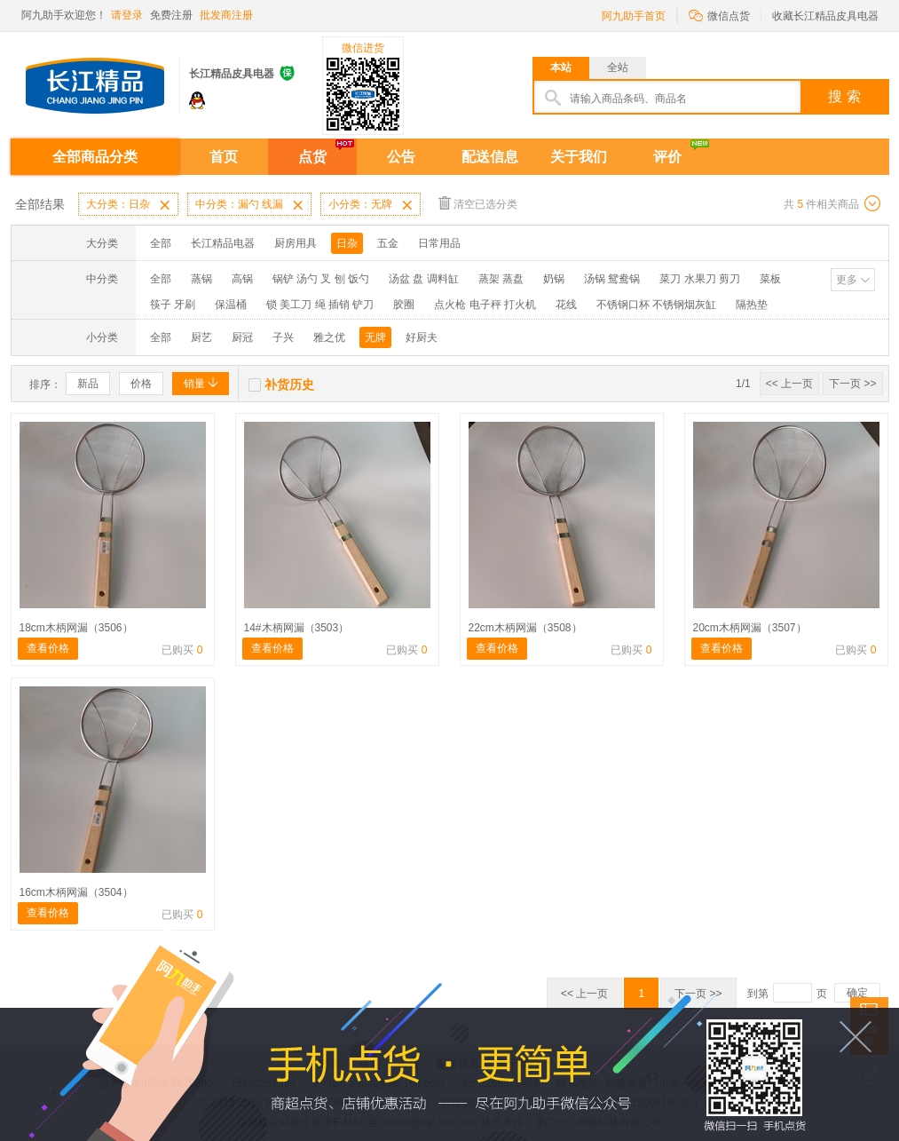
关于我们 (578, 156)
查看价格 (48, 648)
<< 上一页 (789, 383)
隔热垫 (752, 304)
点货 (312, 156)
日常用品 (439, 243)
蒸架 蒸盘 (501, 279)
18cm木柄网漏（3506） (76, 628)
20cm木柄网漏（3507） (750, 628)
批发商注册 (226, 15)
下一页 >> (852, 383)
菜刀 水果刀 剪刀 (699, 279)
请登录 (127, 15)
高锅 (242, 279)
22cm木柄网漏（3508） (525, 628)
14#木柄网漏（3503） (297, 628)
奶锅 (553, 279)
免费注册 (171, 15)
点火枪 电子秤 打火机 (485, 304)
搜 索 (844, 96)
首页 (223, 156)
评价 (667, 156)
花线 (566, 304)
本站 (561, 67)
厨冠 (242, 337)
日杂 (347, 243)
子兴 (283, 337)
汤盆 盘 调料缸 (424, 279)
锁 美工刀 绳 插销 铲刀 (320, 304)
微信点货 (719, 14)
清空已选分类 (477, 202)
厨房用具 (295, 243)
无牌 (375, 337)
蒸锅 (201, 279)
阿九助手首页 (634, 16)
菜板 (770, 279)
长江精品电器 (223, 243)
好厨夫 (422, 337)
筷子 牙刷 (172, 304)
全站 (617, 67)
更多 (846, 279)
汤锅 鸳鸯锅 (612, 279)
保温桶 (231, 304)
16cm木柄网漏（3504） (76, 892)
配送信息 (489, 156)
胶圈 (403, 304)
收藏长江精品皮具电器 (825, 16)
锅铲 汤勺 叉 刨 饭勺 (320, 279)
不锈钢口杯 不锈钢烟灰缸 (656, 304)
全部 (160, 243)
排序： (45, 384)
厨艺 (201, 337)
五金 (387, 243)
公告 (401, 156)
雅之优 (329, 337)
